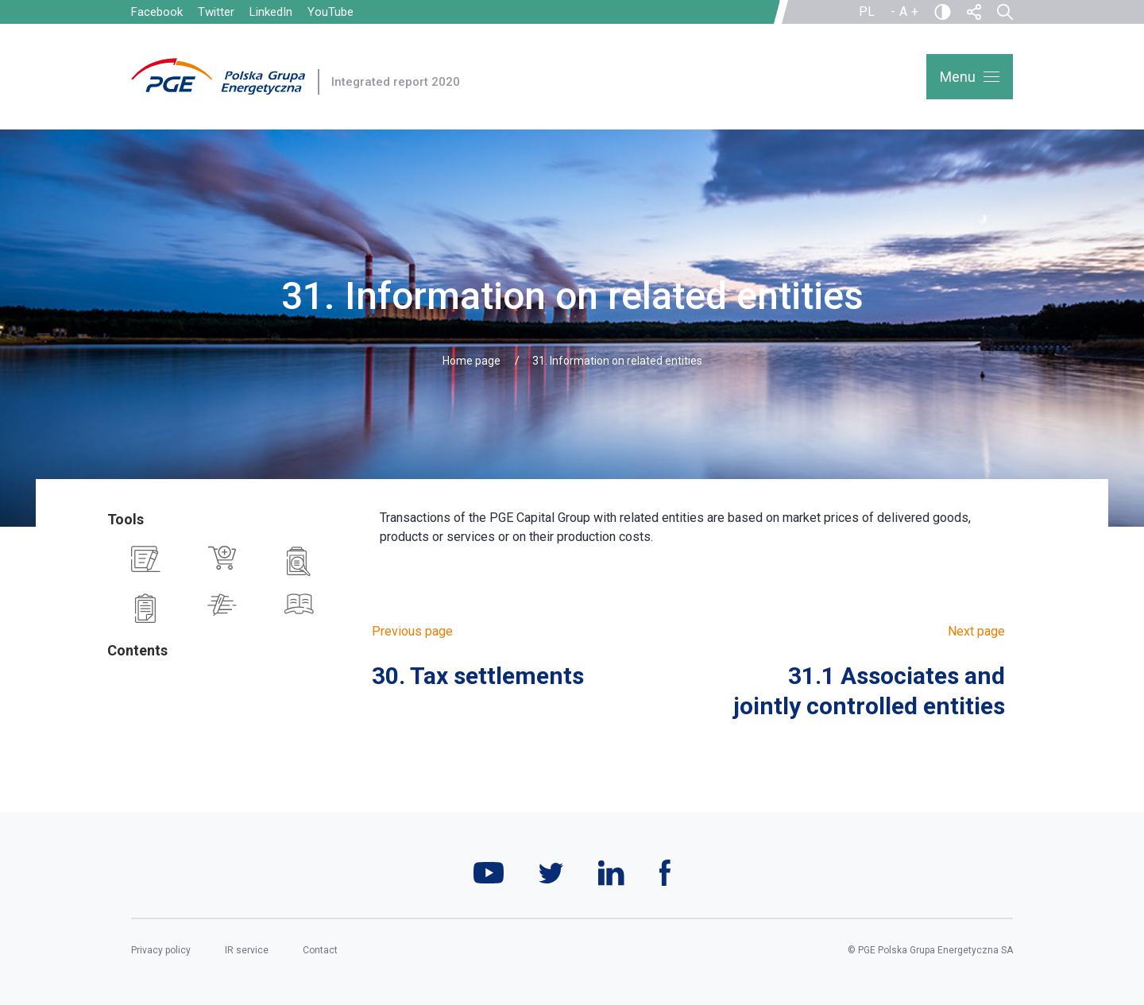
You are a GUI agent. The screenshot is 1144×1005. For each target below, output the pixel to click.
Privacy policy (161, 950)
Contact (320, 950)
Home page (471, 360)
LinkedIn (270, 12)
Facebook (157, 12)
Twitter (216, 12)
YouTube (330, 12)
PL (867, 12)
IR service (247, 950)
